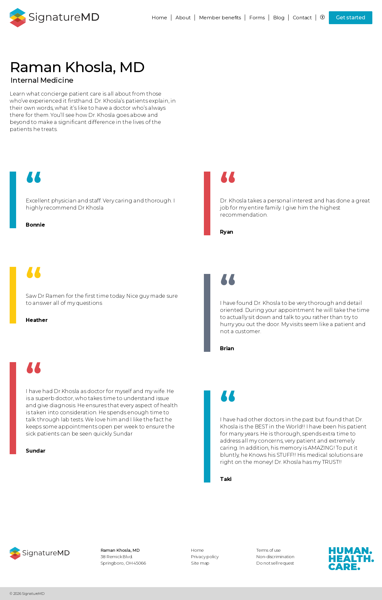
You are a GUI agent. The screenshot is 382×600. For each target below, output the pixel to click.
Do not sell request (275, 563)
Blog (278, 17)
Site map (200, 563)
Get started (350, 17)
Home (159, 17)
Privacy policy (205, 556)
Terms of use (268, 550)
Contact (302, 17)
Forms (257, 17)
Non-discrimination (275, 556)
